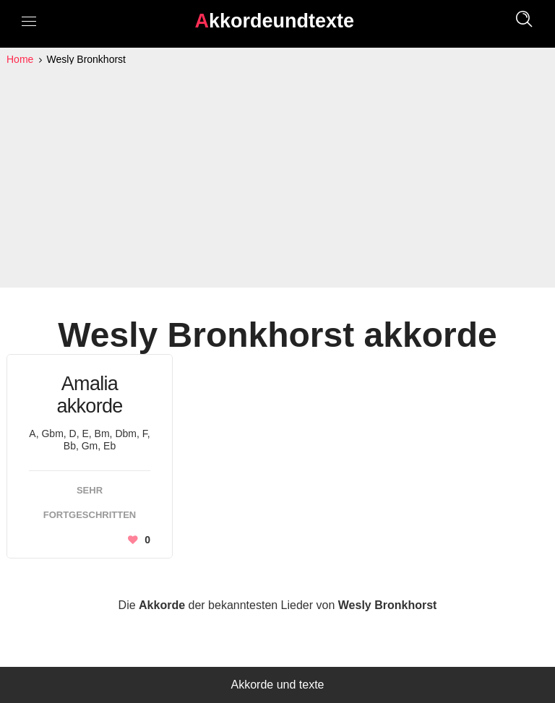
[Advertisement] (277, 176)
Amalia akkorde (89, 395)
